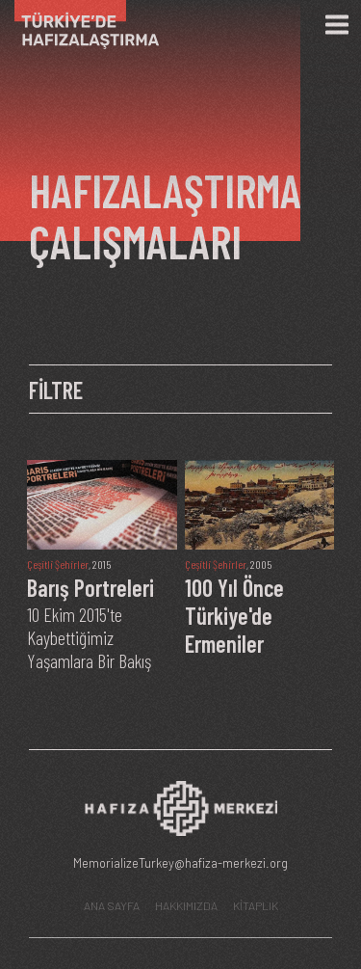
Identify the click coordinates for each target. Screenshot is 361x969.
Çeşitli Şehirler (58, 564)
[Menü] (337, 25)
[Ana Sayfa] (79, 24)
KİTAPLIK (255, 905)
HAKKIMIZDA (186, 905)
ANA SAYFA (112, 905)
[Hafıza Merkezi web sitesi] (181, 813)
